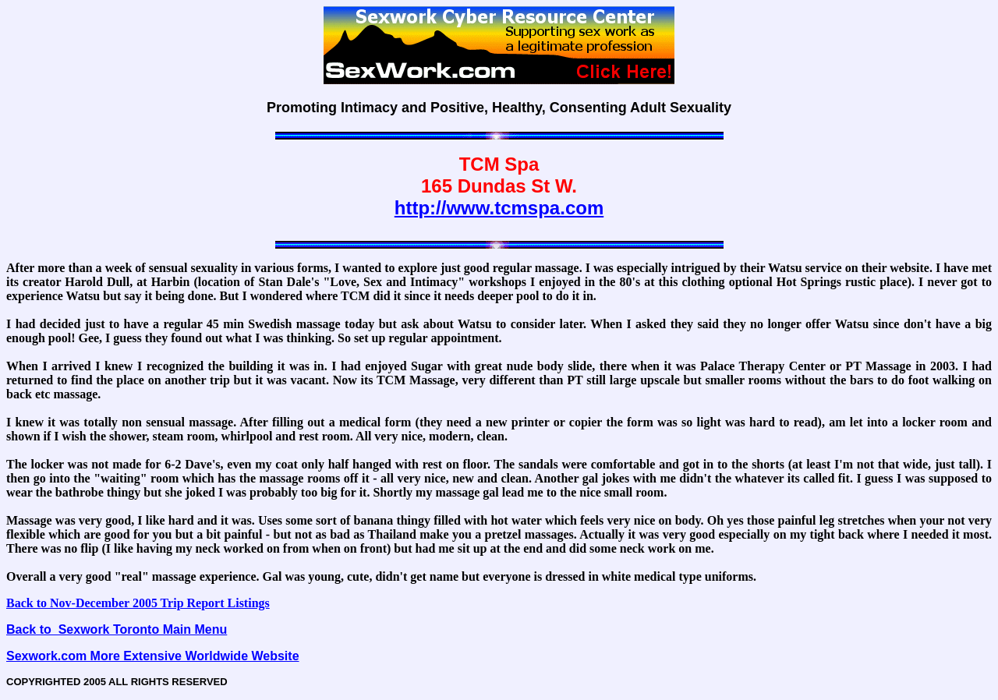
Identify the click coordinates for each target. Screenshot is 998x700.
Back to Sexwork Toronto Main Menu (116, 629)
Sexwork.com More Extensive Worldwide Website (152, 656)
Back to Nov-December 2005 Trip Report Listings (138, 603)
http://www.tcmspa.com (499, 207)
